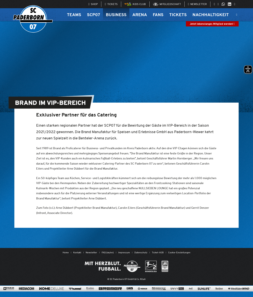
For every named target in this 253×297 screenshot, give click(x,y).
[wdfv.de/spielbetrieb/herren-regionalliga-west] (165, 266)
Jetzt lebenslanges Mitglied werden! (212, 23)
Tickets (178, 14)
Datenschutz (140, 252)
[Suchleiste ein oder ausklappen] (237, 14)
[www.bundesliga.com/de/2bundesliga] (151, 266)
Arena (139, 14)
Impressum (124, 252)
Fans (158, 14)
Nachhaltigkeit (210, 14)
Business (116, 14)
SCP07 (93, 14)
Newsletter (91, 252)
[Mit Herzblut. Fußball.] (112, 266)
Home (66, 252)
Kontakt (77, 252)
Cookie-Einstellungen (179, 252)
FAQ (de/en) (108, 252)
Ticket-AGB (158, 252)
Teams (74, 14)
